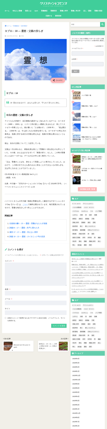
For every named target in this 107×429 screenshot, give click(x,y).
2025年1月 (76, 408)
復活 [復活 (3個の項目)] (89, 222)
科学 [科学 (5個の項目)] (84, 237)
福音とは (28, 11)
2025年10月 (76, 379)
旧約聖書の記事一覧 (87, 189)
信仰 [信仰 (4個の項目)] (90, 215)
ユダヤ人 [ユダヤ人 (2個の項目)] (75, 215)
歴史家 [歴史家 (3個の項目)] (74, 234)
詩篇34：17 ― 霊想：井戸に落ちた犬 (24, 228)
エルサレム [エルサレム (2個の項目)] (84, 211)
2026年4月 (76, 358)
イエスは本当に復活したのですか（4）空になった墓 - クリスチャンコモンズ (88, 275)
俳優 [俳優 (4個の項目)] (95, 215)
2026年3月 (76, 362)
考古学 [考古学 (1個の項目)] (74, 241)
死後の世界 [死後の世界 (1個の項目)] (82, 234)
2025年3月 (76, 400)
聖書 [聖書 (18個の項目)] (85, 241)
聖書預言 (54, 11)
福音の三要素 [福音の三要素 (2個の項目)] (76, 237)
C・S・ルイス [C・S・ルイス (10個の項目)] (77, 204)
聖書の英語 (98, 11)
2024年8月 (76, 417)
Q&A (36, 11)
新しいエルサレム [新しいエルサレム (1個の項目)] (90, 226)
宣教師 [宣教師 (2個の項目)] (83, 222)
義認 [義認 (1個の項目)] (99, 237)
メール (8, 299)
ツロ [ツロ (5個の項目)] (91, 211)
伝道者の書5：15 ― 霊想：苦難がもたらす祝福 (28, 223)
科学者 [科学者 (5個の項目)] (90, 237)
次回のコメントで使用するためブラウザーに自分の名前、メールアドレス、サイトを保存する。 (36, 319)
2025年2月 (76, 404)
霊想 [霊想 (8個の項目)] (85, 245)
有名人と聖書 (17, 11)
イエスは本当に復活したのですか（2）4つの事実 (85, 272)
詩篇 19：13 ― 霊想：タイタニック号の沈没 (27, 236)
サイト (7, 309)
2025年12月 (76, 375)
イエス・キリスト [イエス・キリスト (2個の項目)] (89, 207)
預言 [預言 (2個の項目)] (90, 245)
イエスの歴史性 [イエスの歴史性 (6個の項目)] (77, 207)
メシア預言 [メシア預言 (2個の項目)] (98, 211)
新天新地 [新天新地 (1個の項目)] (75, 230)
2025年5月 (76, 392)
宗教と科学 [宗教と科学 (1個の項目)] (76, 222)
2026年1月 (76, 371)
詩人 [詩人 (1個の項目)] (99, 241)
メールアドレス (77, 48)
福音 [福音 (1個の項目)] (93, 234)
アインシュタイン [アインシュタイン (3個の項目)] (88, 204)
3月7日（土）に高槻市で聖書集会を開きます (84, 259)
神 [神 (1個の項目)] (88, 234)
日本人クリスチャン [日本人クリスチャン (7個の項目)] (93, 230)
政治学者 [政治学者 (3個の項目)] (75, 226)
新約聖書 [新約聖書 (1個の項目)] (82, 230)
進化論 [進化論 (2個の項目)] (79, 245)
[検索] (102, 24)
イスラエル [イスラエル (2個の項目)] (76, 211)
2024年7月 (76, 421)
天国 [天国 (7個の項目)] (93, 219)
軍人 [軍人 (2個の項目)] (74, 245)
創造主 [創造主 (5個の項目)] (81, 219)
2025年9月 (76, 383)
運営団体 (58, 16)
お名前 (74, 59)
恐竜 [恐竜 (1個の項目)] (94, 222)
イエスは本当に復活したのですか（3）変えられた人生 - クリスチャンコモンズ (88, 283)
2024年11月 (76, 413)
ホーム (7, 11)
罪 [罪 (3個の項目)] (94, 237)
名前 (8, 289)
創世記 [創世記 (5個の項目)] (74, 219)
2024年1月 (76, 425)
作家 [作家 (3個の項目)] (81, 215)
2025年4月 (76, 396)
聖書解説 (44, 11)
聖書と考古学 (75, 11)
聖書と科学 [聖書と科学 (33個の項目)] (92, 241)
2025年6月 (76, 387)
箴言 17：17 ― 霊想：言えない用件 (23, 232)
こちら (25, 204)
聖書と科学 (64, 11)
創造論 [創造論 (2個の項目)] (87, 219)
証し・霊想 (87, 11)
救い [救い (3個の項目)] (81, 226)
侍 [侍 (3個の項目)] (86, 215)
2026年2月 (76, 366)
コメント (9, 261)
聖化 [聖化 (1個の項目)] (80, 241)
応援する (49, 16)
